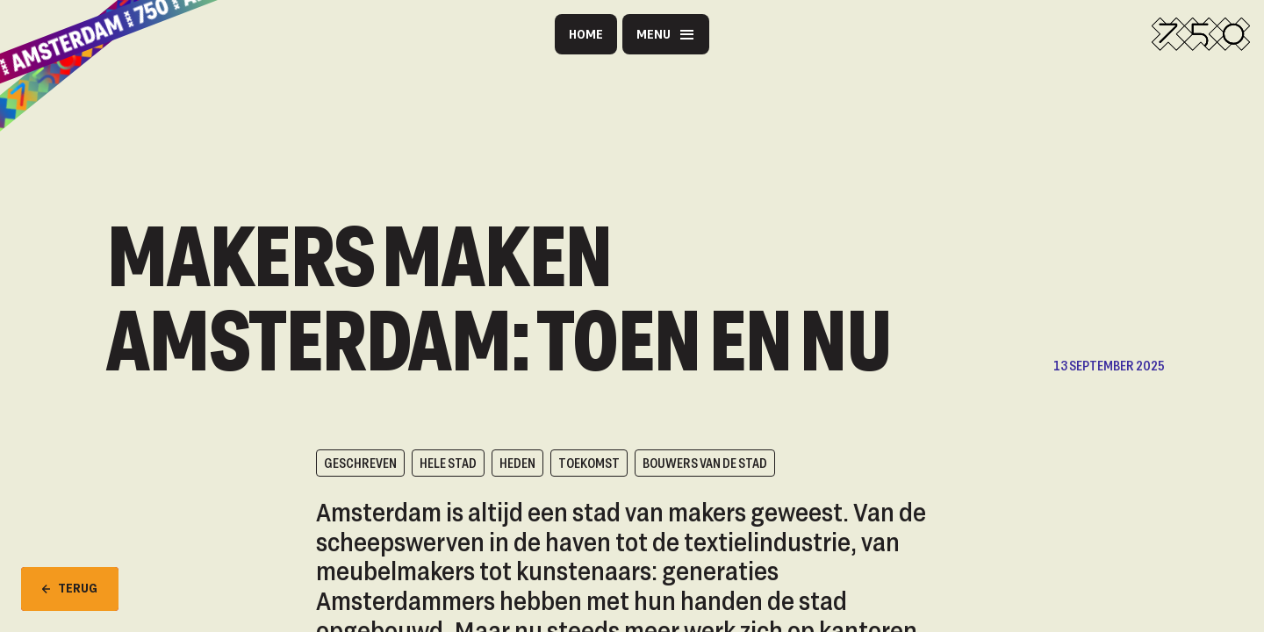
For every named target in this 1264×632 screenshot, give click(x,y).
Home (586, 33)
